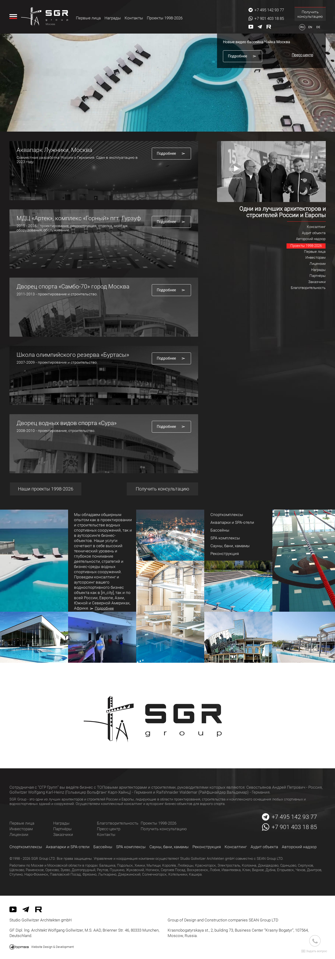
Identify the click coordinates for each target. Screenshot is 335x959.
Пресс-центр (108, 828)
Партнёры (62, 828)
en (310, 27)
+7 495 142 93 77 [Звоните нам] (269, 10)
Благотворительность (117, 823)
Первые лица (88, 18)
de (318, 27)
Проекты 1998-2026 (165, 18)
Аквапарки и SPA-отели (68, 847)
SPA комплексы (131, 847)
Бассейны (102, 847)
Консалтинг (236, 847)
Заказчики (63, 834)
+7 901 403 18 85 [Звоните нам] (269, 18)
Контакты (134, 18)
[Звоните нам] (315, 940)
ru (302, 27)
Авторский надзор (299, 847)
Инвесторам (21, 828)
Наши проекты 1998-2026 (45, 489)
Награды (113, 18)
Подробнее (102, 608)
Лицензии (18, 834)
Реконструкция (206, 847)
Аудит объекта (264, 847)
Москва (50, 24)
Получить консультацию (310, 14)
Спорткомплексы (25, 847)
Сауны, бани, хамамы (169, 847)
